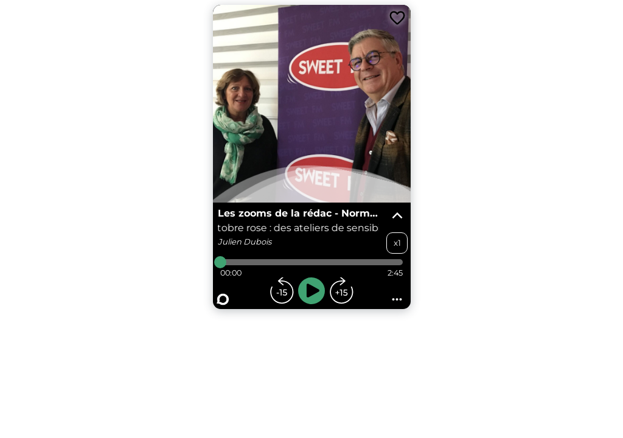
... (397, 296)
